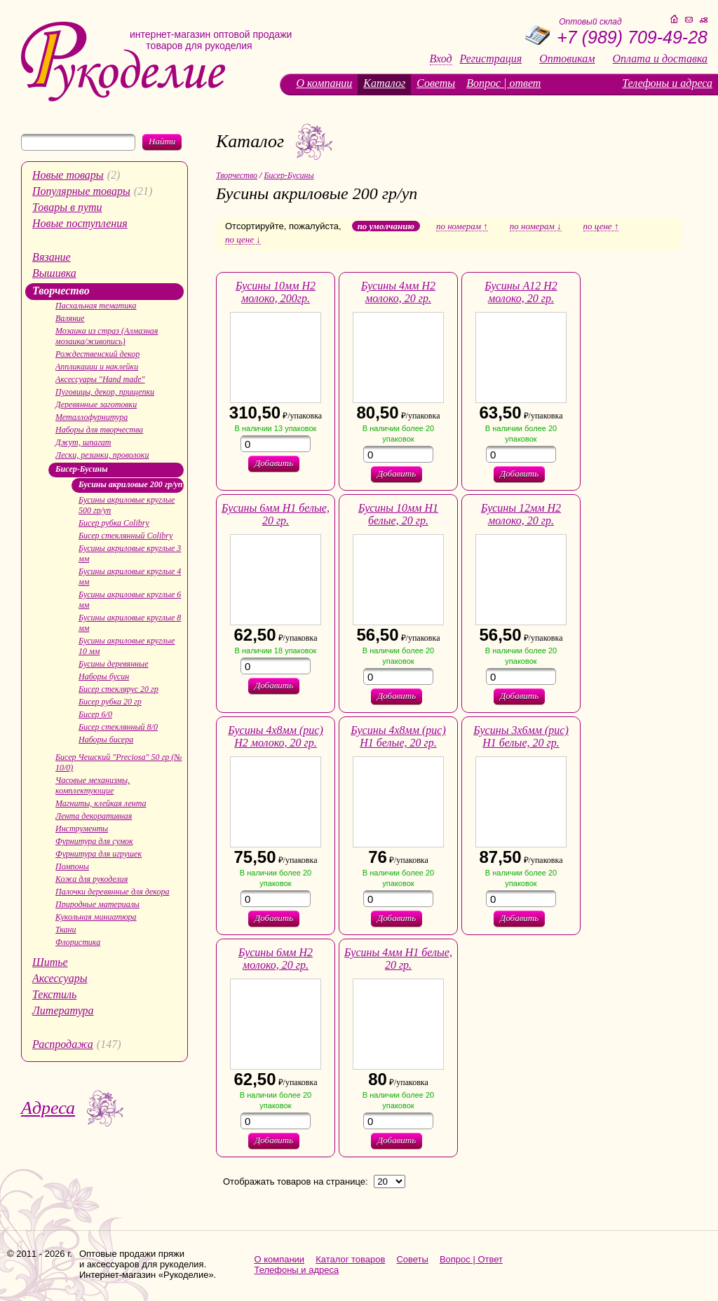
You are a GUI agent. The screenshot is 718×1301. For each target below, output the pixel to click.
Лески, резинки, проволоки (102, 455)
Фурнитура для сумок (94, 841)
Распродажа (62, 1044)
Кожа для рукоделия (91, 879)
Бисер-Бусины (81, 469)
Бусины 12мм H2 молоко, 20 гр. (521, 514)
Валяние (69, 318)
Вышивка (54, 273)
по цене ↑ (601, 226)
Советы (435, 83)
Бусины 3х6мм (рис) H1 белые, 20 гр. (521, 736)
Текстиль (54, 994)
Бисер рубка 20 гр (110, 702)
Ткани (65, 929)
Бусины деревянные (114, 664)
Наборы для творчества (99, 430)
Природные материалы (97, 904)
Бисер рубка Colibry (114, 523)
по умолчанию (386, 226)
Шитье (50, 962)
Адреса (48, 1108)
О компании (324, 83)
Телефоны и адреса (667, 83)
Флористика (77, 942)
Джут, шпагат (83, 442)
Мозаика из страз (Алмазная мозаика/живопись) (106, 336)
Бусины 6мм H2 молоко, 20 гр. (275, 958)
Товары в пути (67, 207)
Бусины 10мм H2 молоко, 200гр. (276, 292)
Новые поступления (80, 223)
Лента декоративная (93, 816)
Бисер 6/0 (95, 714)
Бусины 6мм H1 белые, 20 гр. (276, 514)
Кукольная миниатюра (96, 917)
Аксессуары (59, 978)
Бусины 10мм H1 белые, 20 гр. (398, 514)
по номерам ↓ (536, 226)
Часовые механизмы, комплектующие (92, 785)
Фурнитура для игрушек (98, 854)
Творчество (61, 291)
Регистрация (491, 58)
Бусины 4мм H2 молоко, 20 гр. (398, 292)
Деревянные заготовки (96, 404)
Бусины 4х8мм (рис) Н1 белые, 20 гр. (398, 736)
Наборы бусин (104, 676)
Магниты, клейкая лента (100, 803)
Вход (441, 58)
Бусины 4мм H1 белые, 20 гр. (398, 958)
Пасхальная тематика (96, 306)
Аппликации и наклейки (96, 367)
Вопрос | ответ (503, 83)
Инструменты (81, 828)
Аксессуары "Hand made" (100, 379)
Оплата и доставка (660, 58)
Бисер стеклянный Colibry (125, 535)
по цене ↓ (243, 240)
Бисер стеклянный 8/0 (118, 727)
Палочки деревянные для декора (112, 892)
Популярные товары (81, 191)
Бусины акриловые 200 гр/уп (130, 484)
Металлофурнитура (91, 417)
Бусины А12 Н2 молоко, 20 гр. (521, 292)
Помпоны (72, 866)
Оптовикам (567, 58)
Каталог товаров (350, 1259)
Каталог (384, 83)
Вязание (51, 257)
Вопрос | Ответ (471, 1259)
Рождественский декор (97, 354)
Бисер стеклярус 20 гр (118, 689)
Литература (63, 1010)
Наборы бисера (106, 739)
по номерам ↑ (462, 226)
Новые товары (68, 175)
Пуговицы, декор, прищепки (104, 392)
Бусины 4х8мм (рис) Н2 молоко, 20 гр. (275, 736)
